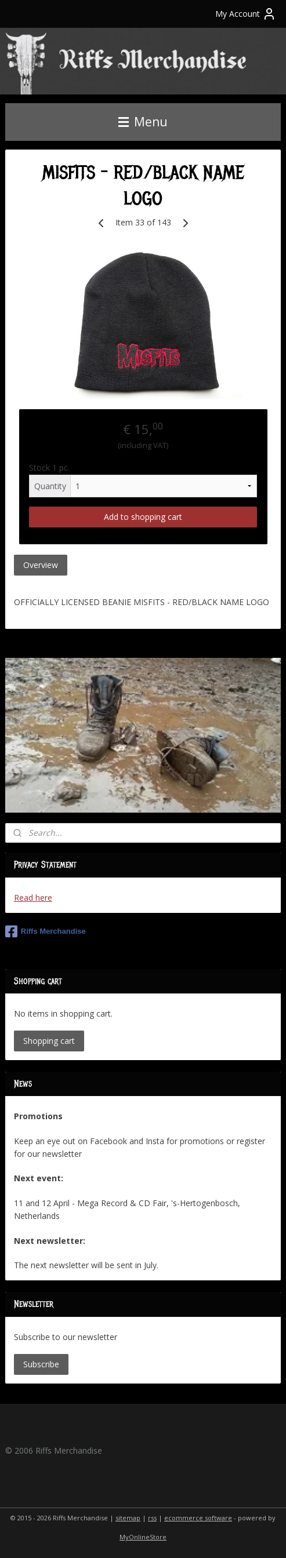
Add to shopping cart (143, 516)
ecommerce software (198, 1517)
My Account (245, 14)
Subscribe (41, 1364)
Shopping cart (49, 1040)
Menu (143, 122)
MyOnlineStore (143, 1536)
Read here (33, 897)
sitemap (127, 1517)
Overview (40, 564)
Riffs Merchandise (45, 931)
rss (152, 1517)
